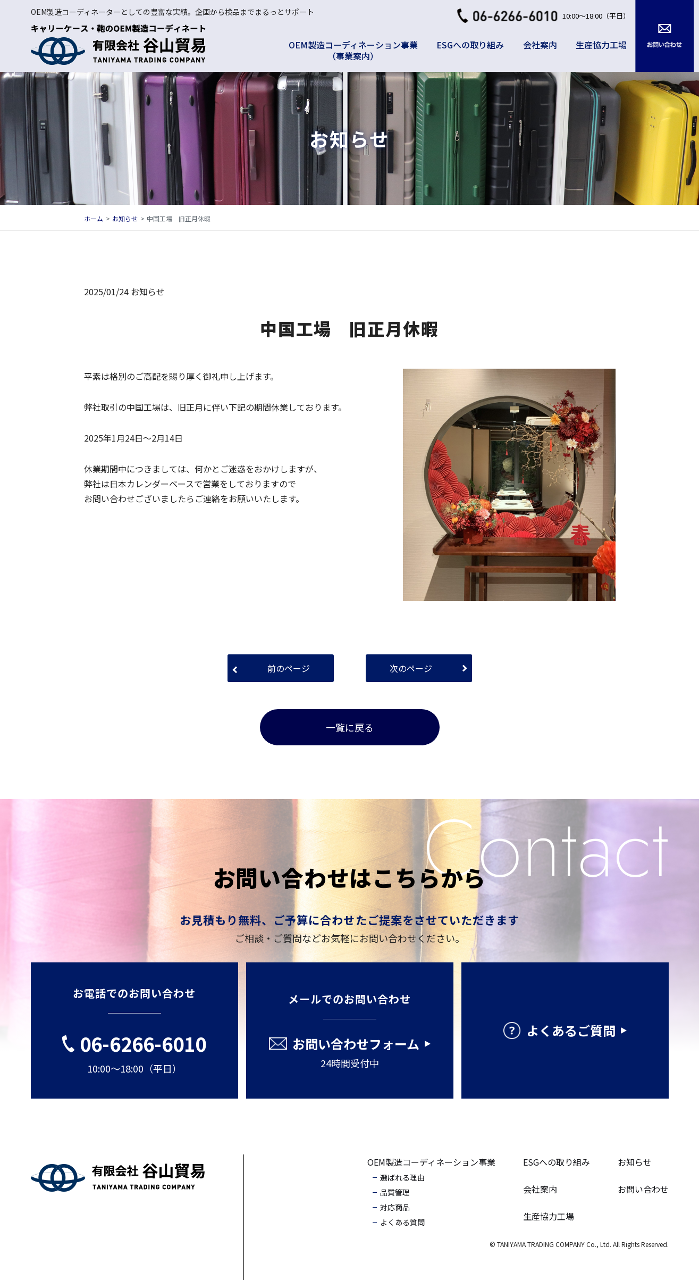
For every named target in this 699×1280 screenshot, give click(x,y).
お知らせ (125, 218)
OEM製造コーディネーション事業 (431, 1162)
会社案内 (540, 44)
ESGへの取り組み (470, 44)
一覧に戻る (350, 727)
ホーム (93, 218)
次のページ (411, 668)
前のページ (288, 668)
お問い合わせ (643, 1189)
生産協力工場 (601, 44)
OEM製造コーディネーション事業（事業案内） (353, 50)
